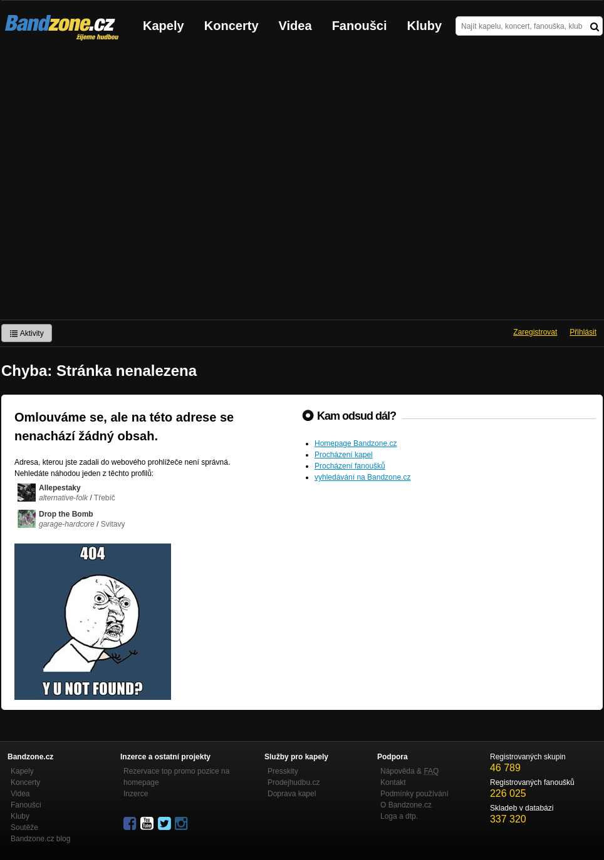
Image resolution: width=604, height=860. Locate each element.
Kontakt (393, 782)
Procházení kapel (344, 454)
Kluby (424, 26)
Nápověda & (409, 771)
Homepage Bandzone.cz (356, 443)
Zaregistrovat (535, 332)
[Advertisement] (128, 185)
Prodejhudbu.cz (294, 782)
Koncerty (231, 26)
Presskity (283, 771)
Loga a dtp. (399, 816)
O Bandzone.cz (406, 805)
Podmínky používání (414, 793)
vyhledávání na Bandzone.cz (362, 477)
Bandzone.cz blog (40, 838)
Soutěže (24, 827)
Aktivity (26, 333)
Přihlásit (583, 332)
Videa (295, 26)
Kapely (163, 26)
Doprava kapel (292, 793)
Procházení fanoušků (350, 466)
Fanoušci (359, 26)
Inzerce (135, 793)
